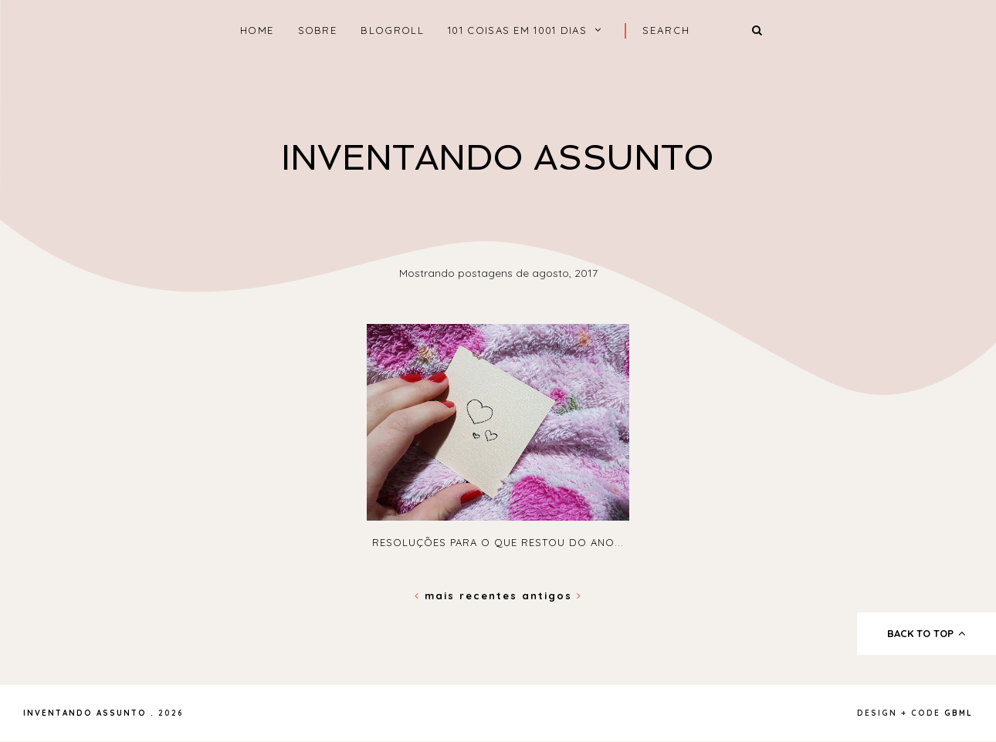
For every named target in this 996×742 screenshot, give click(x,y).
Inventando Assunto (497, 157)
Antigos (552, 595)
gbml (958, 713)
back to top (927, 633)
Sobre (317, 30)
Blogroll (392, 30)
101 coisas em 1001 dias (517, 30)
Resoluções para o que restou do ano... (498, 542)
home (256, 30)
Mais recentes (468, 595)
